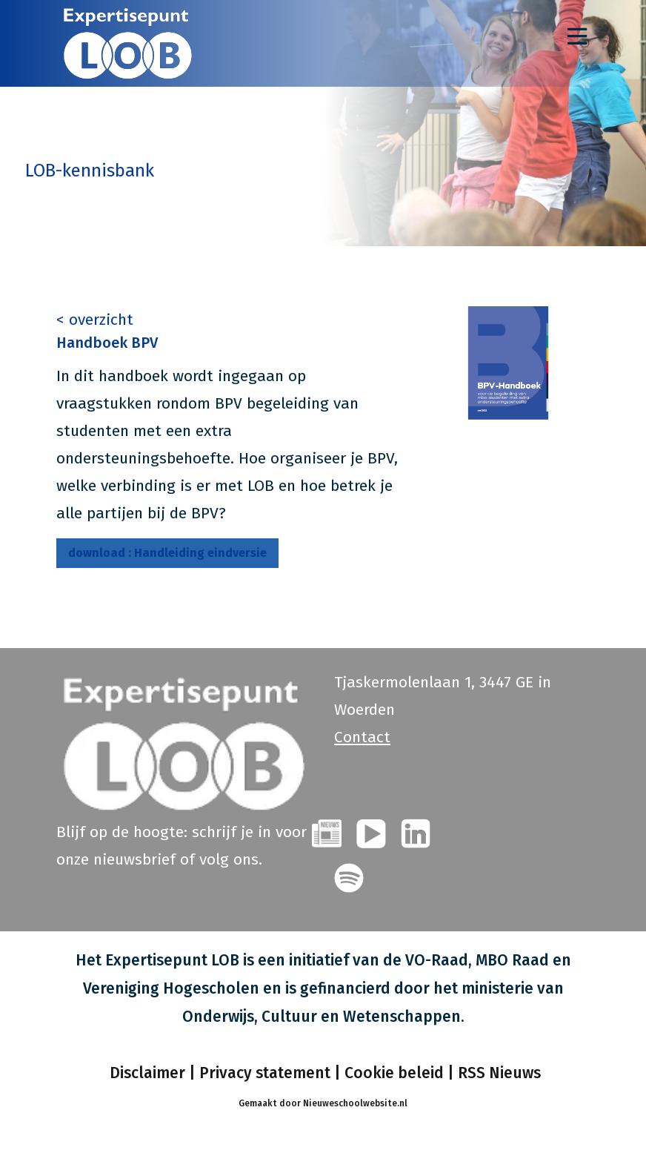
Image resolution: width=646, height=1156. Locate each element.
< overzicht (94, 319)
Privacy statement (264, 1073)
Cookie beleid (394, 1073)
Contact (362, 737)
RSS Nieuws (499, 1073)
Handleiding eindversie (167, 553)
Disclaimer (145, 1073)
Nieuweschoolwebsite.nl (355, 1103)
